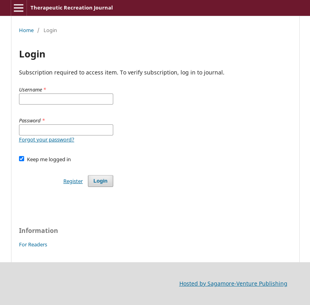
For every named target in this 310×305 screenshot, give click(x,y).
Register (73, 181)
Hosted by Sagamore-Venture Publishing (233, 283)
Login (100, 181)
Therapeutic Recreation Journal (71, 7)
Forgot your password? (46, 139)
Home (26, 30)
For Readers (33, 244)
